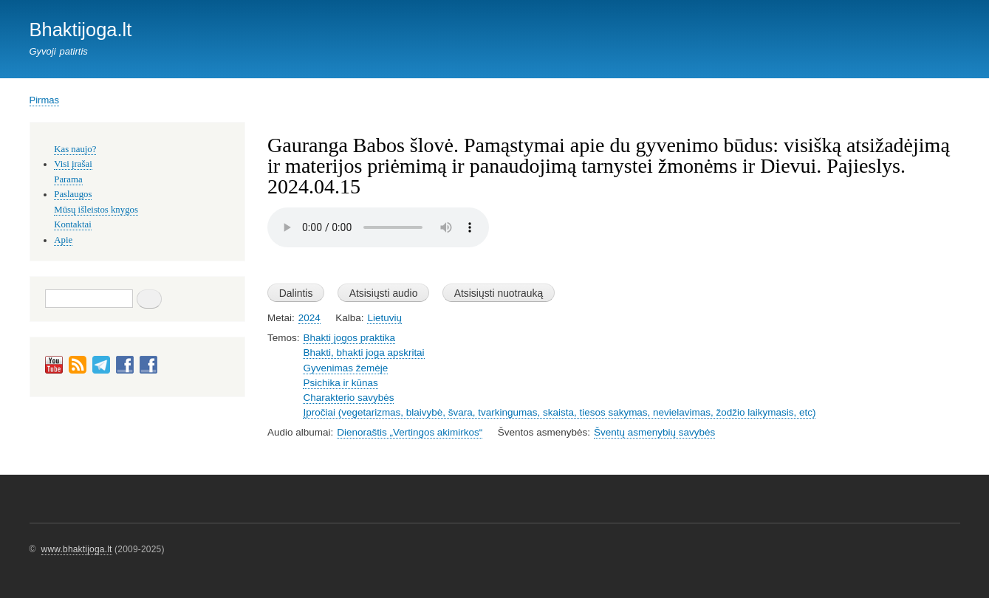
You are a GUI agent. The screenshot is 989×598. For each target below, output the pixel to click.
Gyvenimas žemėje (345, 368)
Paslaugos (73, 194)
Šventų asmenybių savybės (654, 432)
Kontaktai (72, 224)
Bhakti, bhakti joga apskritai (363, 352)
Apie (63, 240)
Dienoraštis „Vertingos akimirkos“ (409, 432)
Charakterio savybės (348, 397)
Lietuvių (384, 317)
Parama (68, 179)
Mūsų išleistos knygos (96, 210)
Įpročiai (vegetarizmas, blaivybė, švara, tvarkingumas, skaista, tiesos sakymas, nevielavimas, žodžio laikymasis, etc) (559, 412)
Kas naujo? (75, 149)
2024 (309, 317)
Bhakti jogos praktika (348, 337)
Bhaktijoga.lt (81, 29)
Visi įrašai (73, 164)
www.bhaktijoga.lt (76, 549)
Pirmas (44, 100)
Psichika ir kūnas (340, 382)
